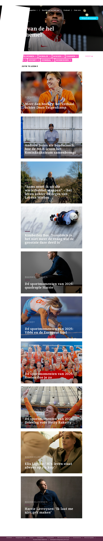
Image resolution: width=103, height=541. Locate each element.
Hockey (33, 60)
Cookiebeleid (40, 537)
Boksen (57, 56)
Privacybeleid (50, 537)
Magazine (32, 10)
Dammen (70, 56)
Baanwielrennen (25, 56)
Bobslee (43, 56)
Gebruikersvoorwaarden (63, 537)
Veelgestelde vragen (20, 537)
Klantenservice (77, 537)
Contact (31, 537)
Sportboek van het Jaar (50, 10)
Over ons (77, 10)
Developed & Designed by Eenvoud (59, 539)
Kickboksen (62, 60)
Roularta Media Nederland (40, 539)
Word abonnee (88, 18)
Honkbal (46, 60)
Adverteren (9, 537)
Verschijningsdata (89, 537)
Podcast (67, 10)
